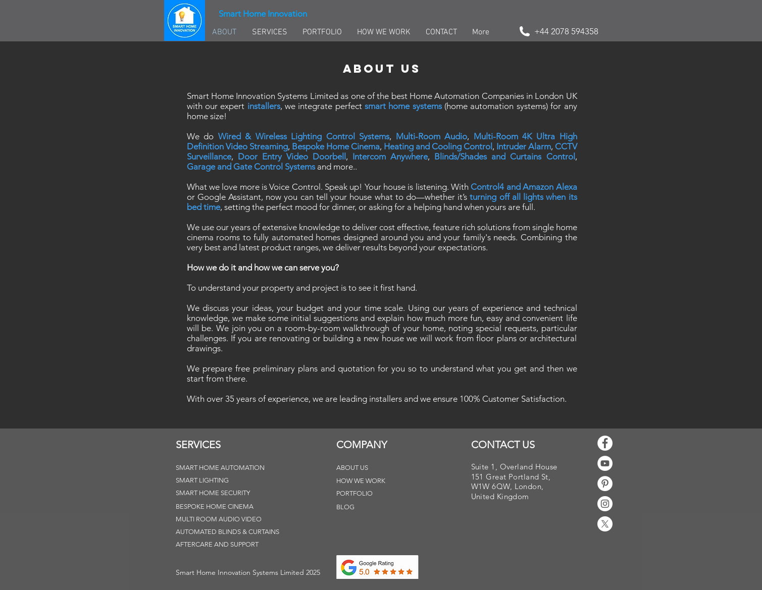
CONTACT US (503, 445)
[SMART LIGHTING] (208, 480)
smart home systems (403, 106)
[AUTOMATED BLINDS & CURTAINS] (228, 532)
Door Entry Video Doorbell (292, 156)
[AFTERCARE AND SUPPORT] (224, 545)
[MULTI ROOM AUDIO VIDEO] (224, 519)
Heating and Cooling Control (438, 146)
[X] (605, 523)
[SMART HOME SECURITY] (224, 493)
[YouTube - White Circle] (605, 463)
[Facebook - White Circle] (605, 443)
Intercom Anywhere (390, 156)
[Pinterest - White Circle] (605, 483)
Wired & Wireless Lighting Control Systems (304, 136)
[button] (248, 572)
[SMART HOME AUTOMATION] (224, 468)
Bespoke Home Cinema (336, 146)
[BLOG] (362, 507)
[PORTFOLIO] (362, 494)
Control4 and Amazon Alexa (524, 187)
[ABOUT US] (362, 468)
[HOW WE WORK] (362, 481)
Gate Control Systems (274, 167)
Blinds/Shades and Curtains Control (504, 156)
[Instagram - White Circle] (605, 503)
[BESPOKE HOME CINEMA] (224, 507)
